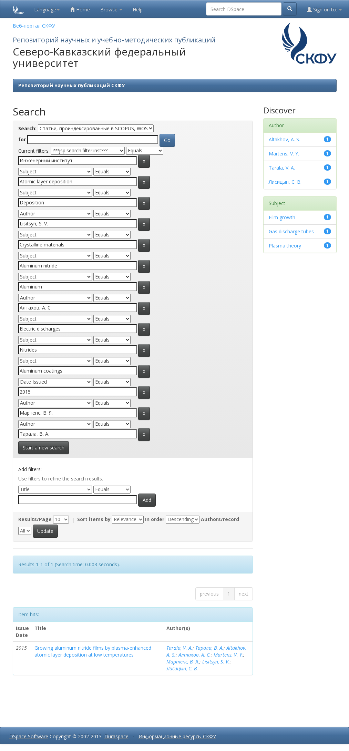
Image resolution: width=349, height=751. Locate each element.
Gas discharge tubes (291, 231)
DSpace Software (28, 736)
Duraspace (116, 736)
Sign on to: (324, 9)
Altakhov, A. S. (284, 139)
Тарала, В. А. (209, 648)
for (22, 139)
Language (47, 9)
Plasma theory (285, 245)
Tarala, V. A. (179, 648)
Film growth (282, 217)
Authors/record (220, 519)
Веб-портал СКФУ (34, 25)
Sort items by (94, 519)
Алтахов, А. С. (194, 654)
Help (138, 9)
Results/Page (35, 519)
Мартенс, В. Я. (182, 661)
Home (80, 9)
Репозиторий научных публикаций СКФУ (71, 85)
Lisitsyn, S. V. (216, 661)
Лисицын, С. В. (182, 668)
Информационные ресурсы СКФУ (177, 736)
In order (154, 519)
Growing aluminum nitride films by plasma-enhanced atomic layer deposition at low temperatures (92, 651)
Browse (111, 9)
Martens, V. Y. (228, 654)
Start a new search (43, 447)
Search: (27, 128)
